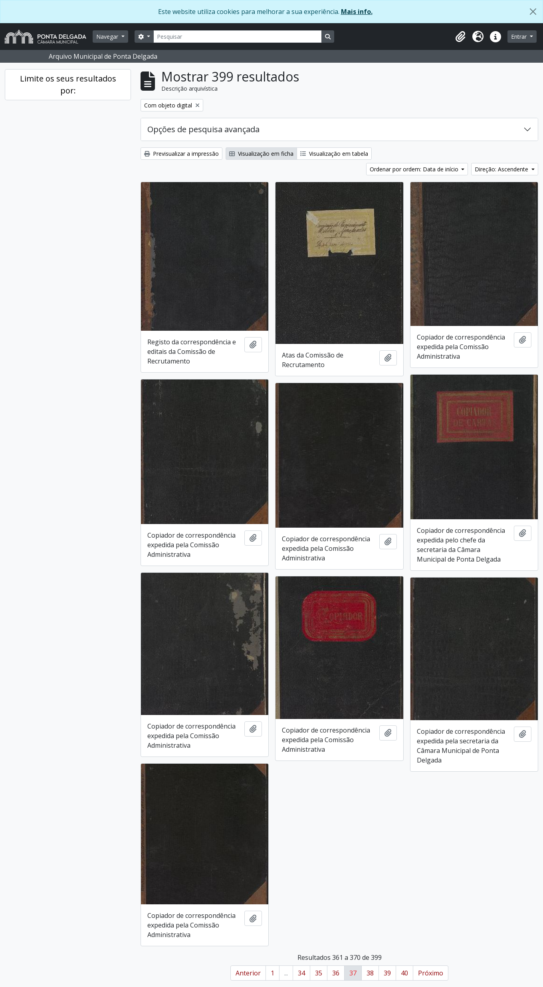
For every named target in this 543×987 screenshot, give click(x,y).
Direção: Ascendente (502, 169)
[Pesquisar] (237, 36)
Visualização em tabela (334, 153)
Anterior (248, 973)
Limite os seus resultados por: (68, 84)
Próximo (430, 973)
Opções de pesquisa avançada (203, 129)
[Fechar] (533, 11)
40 (404, 973)
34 (301, 973)
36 (335, 973)
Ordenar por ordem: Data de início (415, 169)
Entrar (519, 36)
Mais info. (357, 11)
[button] (460, 37)
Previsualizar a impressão (181, 153)
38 (370, 973)
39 (387, 973)
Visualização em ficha (261, 153)
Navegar (108, 36)
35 (318, 973)
